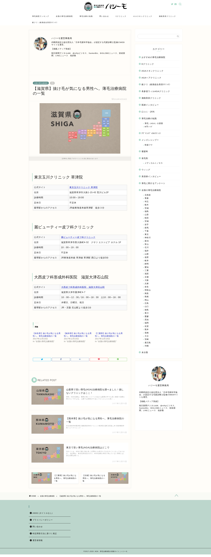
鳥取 (147, 294)
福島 (147, 212)
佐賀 (147, 327)
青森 (147, 199)
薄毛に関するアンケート (153, 184)
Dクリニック (121, 16)
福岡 (147, 323)
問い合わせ (104, 16)
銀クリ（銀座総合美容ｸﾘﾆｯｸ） (45, 22)
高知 (147, 320)
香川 (147, 313)
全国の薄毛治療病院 (64, 16)
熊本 (147, 330)
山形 (147, 215)
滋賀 (147, 274)
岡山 (147, 300)
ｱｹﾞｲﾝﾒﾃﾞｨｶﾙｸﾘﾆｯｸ (151, 133)
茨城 (147, 209)
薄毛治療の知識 (86, 16)
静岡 (147, 264)
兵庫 (147, 284)
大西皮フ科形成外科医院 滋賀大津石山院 (83, 288)
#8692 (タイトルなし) (43, 516)
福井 (147, 251)
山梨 (147, 254)
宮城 (147, 222)
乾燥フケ (149, 145)
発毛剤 (145, 159)
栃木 (147, 205)
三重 (147, 271)
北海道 (148, 195)
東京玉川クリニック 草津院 (83, 188)
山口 (147, 307)
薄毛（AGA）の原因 (154, 124)
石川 (147, 248)
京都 (147, 277)
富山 (147, 245)
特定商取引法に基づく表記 (45, 536)
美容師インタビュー (151, 177)
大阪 (147, 281)
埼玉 (147, 202)
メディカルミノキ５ (154, 164)
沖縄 (147, 346)
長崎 (147, 333)
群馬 (147, 228)
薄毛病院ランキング (40, 16)
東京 (147, 235)
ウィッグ (146, 170)
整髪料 (145, 152)
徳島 (147, 310)
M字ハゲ (148, 127)
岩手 (147, 225)
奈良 (147, 287)
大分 (147, 336)
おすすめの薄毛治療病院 (153, 57)
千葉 (147, 232)
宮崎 (147, 340)
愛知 (147, 268)
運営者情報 (38, 543)
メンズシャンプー (150, 140)
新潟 (147, 241)
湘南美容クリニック (167, 16)
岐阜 (147, 261)
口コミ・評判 (148, 112)
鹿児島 (148, 343)
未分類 (145, 353)
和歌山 (148, 291)
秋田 (147, 218)
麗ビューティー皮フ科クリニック (78, 237)
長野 (147, 258)
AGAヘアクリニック (151, 78)
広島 (147, 304)
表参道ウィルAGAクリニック (156, 92)
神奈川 (148, 238)
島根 (147, 297)
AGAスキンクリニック (142, 16)
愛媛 (147, 317)
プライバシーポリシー (43, 522)
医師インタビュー (150, 105)
